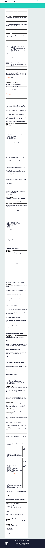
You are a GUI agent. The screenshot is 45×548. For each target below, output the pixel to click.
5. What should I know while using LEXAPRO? (11, 95)
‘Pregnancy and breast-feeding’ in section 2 (12, 473)
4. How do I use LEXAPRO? (9, 94)
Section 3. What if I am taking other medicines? (12, 31)
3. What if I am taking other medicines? (10, 93)
